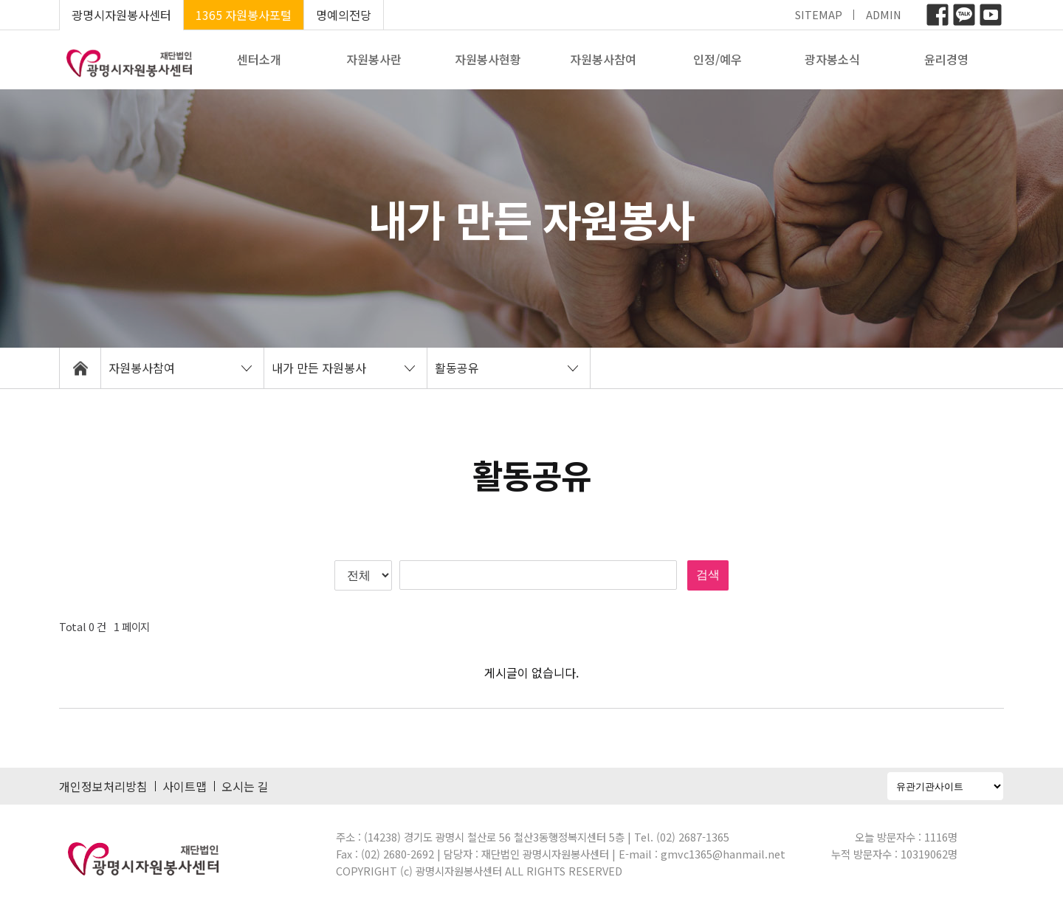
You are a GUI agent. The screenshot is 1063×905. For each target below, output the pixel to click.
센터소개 (259, 59)
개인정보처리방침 (103, 786)
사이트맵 (184, 786)
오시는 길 (245, 786)
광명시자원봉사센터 (121, 15)
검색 (708, 574)
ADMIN (883, 14)
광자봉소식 (832, 59)
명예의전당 (343, 15)
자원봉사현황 (488, 59)
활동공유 (457, 367)
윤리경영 (946, 59)
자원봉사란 (374, 59)
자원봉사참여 (603, 59)
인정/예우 (717, 59)
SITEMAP (818, 14)
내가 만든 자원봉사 (319, 367)
